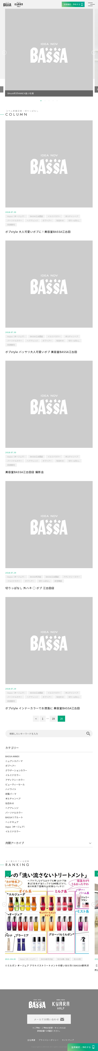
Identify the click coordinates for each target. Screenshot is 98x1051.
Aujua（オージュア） (16, 216)
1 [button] (41, 100)
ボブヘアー (47, 220)
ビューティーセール (15, 784)
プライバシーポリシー (49, 1040)
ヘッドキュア (11, 822)
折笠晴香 (58, 581)
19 (53, 718)
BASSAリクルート (14, 817)
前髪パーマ (10, 793)
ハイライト (10, 789)
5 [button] (57, 100)
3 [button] (49, 100)
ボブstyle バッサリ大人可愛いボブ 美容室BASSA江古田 (41, 352)
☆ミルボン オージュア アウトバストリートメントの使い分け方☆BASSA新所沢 (47, 965)
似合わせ (60, 220)
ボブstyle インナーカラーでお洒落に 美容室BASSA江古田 (42, 708)
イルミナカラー (54, 216)
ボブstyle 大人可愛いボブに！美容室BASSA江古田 (38, 232)
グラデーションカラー (16, 770)
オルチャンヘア (71, 216)
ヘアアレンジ (32, 220)
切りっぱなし (74, 220)
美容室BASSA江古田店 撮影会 (24, 472)
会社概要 (31, 1040)
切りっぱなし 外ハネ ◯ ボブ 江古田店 (29, 588)
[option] (49, 53)
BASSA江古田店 (36, 216)
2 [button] (45, 100)
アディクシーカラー (71, 576)
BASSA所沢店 (35, 576)
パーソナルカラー (14, 220)
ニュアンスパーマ (14, 761)
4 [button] (53, 100)
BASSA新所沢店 (47, 959)
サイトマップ (68, 1040)
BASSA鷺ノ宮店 (63, 959)
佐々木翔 (77, 959)
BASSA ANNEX (12, 756)
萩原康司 (11, 224)
